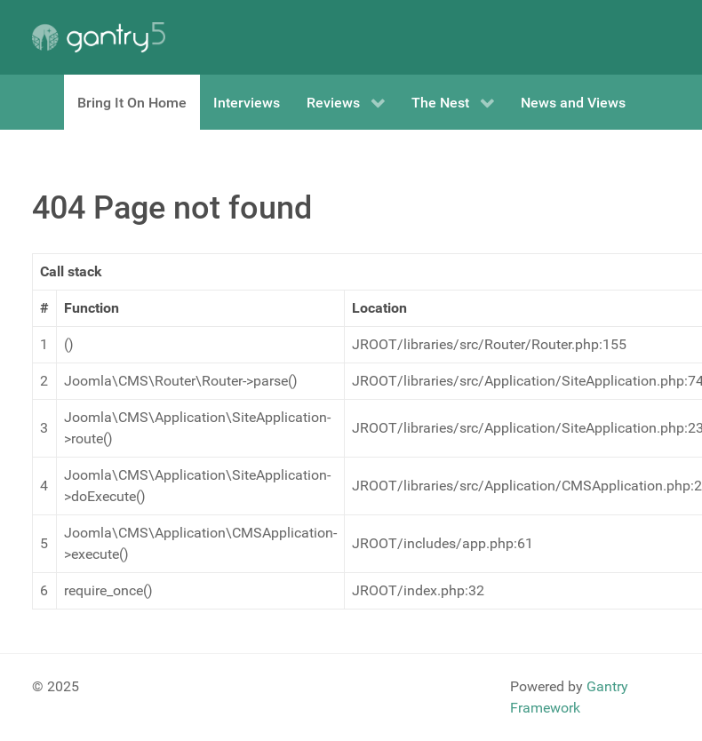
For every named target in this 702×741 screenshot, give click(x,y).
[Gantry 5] (98, 37)
